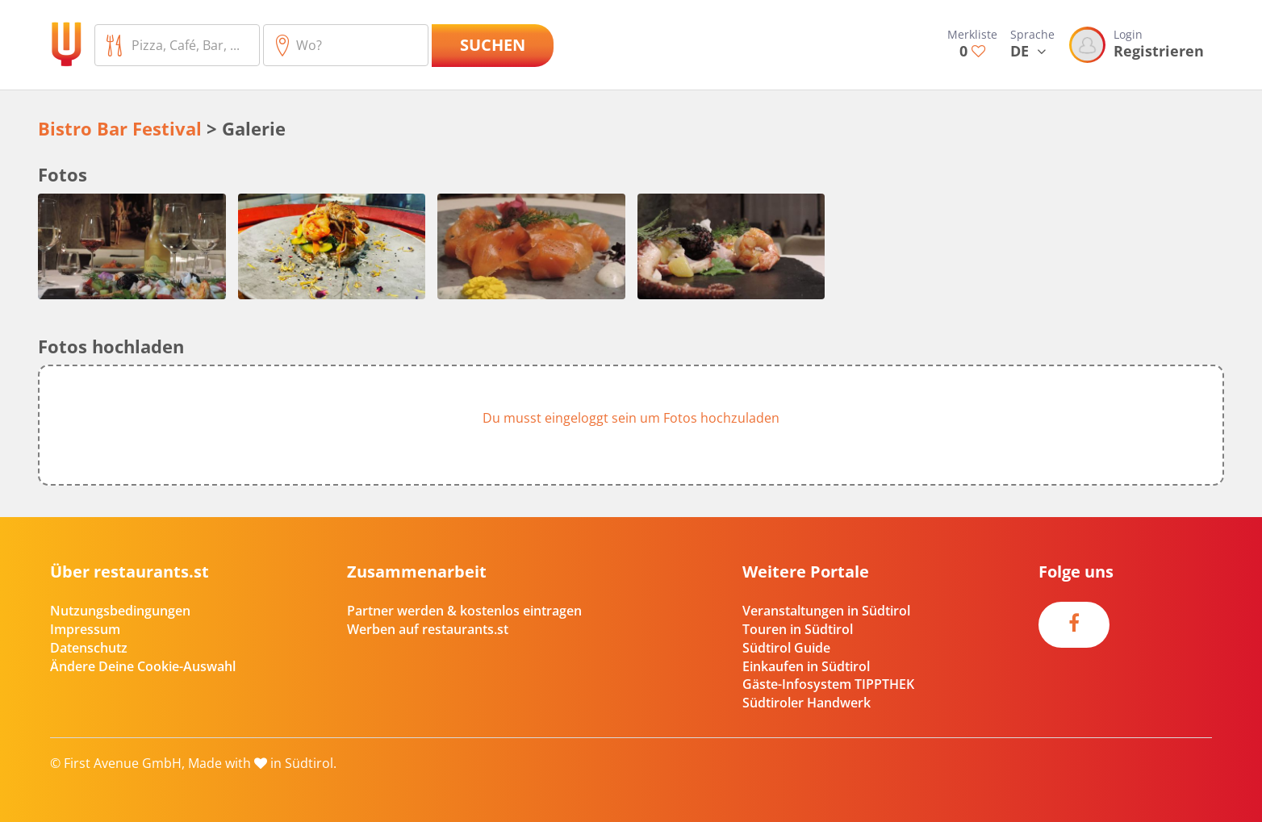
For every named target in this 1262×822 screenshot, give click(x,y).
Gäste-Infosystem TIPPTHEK (828, 684)
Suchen (492, 45)
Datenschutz (88, 648)
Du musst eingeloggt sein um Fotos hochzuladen (631, 418)
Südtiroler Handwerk (806, 702)
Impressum (85, 629)
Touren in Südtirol (797, 629)
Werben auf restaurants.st (427, 629)
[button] (631, 425)
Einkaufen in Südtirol (806, 666)
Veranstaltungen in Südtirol (826, 611)
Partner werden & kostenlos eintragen (464, 611)
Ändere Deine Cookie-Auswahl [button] (143, 666)
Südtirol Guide (786, 648)
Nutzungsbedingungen (120, 611)
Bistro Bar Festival (120, 128)
